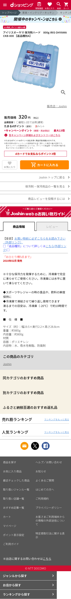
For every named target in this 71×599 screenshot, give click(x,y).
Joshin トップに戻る (52, 177)
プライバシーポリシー (49, 507)
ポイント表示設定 (13, 535)
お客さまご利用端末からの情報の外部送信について (50, 520)
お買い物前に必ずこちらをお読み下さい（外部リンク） (34, 240)
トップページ (9, 12)
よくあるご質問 (45, 480)
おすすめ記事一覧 (13, 507)
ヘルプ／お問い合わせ (49, 462)
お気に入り (9, 166)
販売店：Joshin (57, 106)
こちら (47, 559)
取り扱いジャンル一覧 (16, 489)
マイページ (9, 526)
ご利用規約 (42, 498)
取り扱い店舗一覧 (13, 498)
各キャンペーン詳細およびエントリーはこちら (34, 135)
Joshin (7, 364)
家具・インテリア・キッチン (38, 12)
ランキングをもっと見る (56, 419)
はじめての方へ (45, 489)
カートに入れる (44, 164)
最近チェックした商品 (16, 480)
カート (7, 517)
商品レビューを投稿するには (46, 198)
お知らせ (41, 471)
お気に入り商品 (12, 471)
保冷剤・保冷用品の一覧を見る (45, 186)
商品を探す (9, 462)
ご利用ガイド (11, 544)
